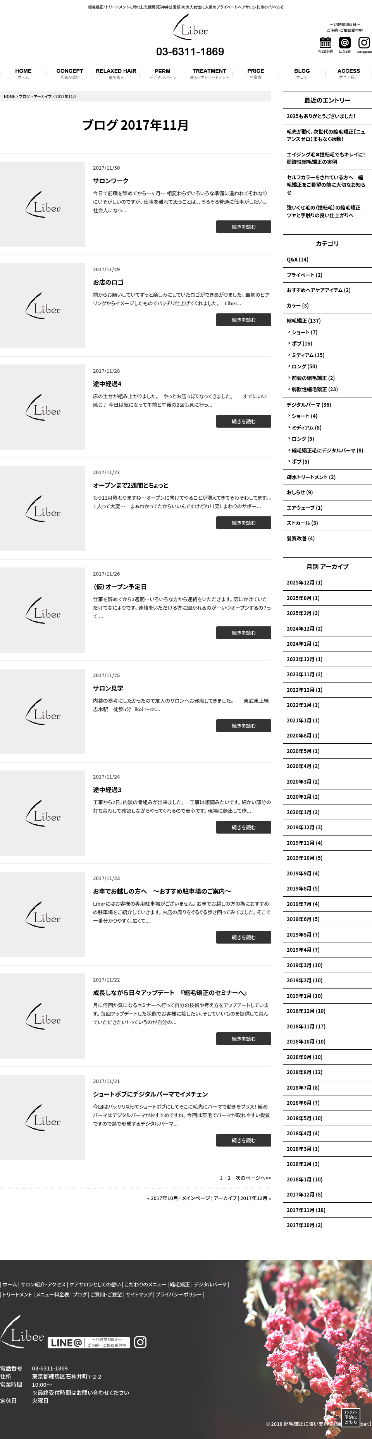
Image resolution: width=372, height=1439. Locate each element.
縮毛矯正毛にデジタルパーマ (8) (327, 450)
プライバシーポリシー (179, 1294)
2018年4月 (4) (303, 1133)
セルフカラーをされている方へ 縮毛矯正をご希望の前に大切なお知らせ (326, 185)
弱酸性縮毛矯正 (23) (315, 389)
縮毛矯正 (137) (304, 320)
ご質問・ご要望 (106, 1294)
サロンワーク (110, 180)
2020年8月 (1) (303, 735)
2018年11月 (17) (306, 1026)
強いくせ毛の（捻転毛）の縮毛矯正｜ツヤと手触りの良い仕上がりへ (326, 211)
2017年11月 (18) (306, 1210)
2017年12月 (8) (304, 1194)
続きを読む (244, 226)
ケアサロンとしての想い (95, 1284)
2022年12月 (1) (304, 689)
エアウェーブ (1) (305, 507)
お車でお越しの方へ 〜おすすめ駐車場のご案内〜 (162, 891)
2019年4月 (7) (303, 949)
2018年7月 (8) (303, 1087)
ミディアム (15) (308, 355)
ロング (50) (304, 366)
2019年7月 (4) (303, 904)
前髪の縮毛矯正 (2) (313, 378)
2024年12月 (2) (304, 628)
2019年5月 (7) (303, 934)
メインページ (196, 1198)
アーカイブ (334, 566)
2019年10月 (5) (304, 857)
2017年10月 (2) (304, 1225)
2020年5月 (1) (303, 751)
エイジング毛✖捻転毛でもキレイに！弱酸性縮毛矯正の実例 (326, 158)
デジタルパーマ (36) (309, 404)
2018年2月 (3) (303, 1163)
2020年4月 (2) (303, 766)
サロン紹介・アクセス (43, 1284)
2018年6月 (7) (303, 1102)
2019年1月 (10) (304, 995)
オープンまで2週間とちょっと (130, 485)
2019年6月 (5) (303, 919)
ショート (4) (305, 415)
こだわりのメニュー (145, 1284)
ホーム (10, 1284)
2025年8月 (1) (303, 598)
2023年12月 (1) (304, 659)
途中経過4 (107, 383)
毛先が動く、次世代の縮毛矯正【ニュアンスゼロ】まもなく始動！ (326, 135)
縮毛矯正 (180, 1284)
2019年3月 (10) (304, 965)
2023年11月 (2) (304, 674)
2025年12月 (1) (304, 582)
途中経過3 (107, 789)
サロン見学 (108, 688)
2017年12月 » (255, 1198)
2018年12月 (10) (306, 1010)
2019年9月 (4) (303, 873)
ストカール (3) (302, 522)
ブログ (24, 96)
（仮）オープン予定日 (120, 586)
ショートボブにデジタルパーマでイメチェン (150, 1094)
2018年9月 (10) (304, 1057)
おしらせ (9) (300, 492)
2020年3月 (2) (303, 781)
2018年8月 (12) (304, 1072)
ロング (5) (303, 438)
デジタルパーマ (210, 1284)
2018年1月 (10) (304, 1179)
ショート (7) (305, 332)
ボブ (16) (302, 343)
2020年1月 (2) (303, 812)
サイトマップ (139, 1294)
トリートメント (17, 1294)
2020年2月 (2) (303, 796)
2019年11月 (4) (304, 842)
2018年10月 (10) (306, 1041)
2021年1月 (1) (303, 720)
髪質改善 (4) (301, 538)
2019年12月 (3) (304, 827)
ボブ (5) (300, 461)
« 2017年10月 (162, 1198)
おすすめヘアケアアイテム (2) (319, 290)
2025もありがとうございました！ (321, 116)
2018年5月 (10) (304, 1118)
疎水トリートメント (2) (311, 477)
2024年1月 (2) (303, 643)
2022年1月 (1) (303, 704)
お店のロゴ (108, 282)
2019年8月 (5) (303, 888)
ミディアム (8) (307, 427)
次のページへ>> (253, 1177)
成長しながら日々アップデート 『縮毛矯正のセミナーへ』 (170, 992)
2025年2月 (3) (303, 613)
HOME (9, 96)
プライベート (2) (304, 275)
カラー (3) (298, 305)
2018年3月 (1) (303, 1148)
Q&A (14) (297, 259)
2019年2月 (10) (304, 980)
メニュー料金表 (52, 1294)
